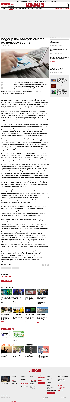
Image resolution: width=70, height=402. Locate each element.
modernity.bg (17, 1)
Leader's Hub (50, 382)
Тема (48, 379)
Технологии (22, 8)
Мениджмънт (16, 8)
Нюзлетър (42, 383)
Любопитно (32, 8)
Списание (57, 8)
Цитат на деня (33, 388)
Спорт (40, 378)
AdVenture (49, 384)
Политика (14, 376)
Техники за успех (24, 386)
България (5, 8)
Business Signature (51, 387)
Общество (14, 383)
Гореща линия (61, 387)
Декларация (45, 398)
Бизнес (11, 8)
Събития (67, 8)
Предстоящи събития (63, 376)
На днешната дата (32, 387)
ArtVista (48, 385)
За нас (44, 395)
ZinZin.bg (36, 1)
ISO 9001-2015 (63, 397)
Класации (32, 383)
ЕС (12, 384)
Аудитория (45, 397)
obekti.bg (31, 1)
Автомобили (41, 377)
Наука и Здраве (40, 375)
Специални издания (51, 390)
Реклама (31, 376)
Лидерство (23, 384)
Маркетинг (27, 8)
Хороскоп (32, 384)
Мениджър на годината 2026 (61, 380)
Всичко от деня (39, 8)
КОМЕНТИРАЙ (7, 280)
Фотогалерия (33, 381)
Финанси (23, 376)
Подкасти (62, 8)
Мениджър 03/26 (52, 1)
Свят (8, 8)
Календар (60, 383)
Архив (48, 388)
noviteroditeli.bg (24, 1)
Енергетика (23, 379)
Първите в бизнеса (43, 1)
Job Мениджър (24, 387)
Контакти (60, 390)
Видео (40, 380)
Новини (59, 381)
